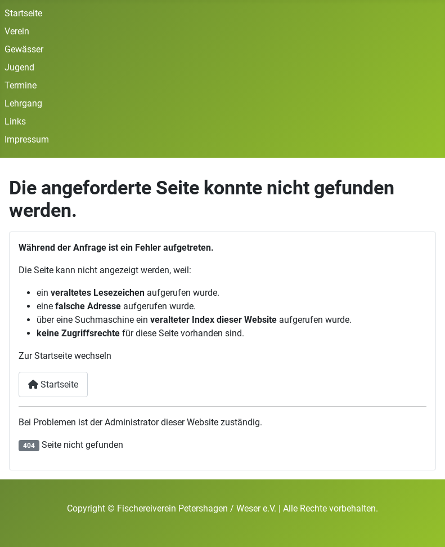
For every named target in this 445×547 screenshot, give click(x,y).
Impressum (27, 139)
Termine (21, 85)
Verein (17, 31)
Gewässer (24, 49)
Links (15, 121)
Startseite (23, 13)
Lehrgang (23, 103)
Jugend (19, 67)
